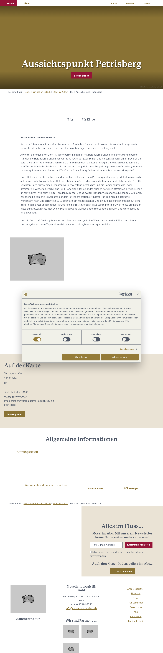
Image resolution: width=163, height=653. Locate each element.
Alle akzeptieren (119, 357)
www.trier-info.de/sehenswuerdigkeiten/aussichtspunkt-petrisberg (29, 400)
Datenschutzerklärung (131, 552)
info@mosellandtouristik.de (81, 608)
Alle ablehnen (81, 357)
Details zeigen (127, 349)
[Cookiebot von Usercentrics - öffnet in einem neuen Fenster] (120, 294)
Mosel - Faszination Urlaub (37, 91)
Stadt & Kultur (60, 91)
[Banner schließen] (138, 294)
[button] (8, 3)
